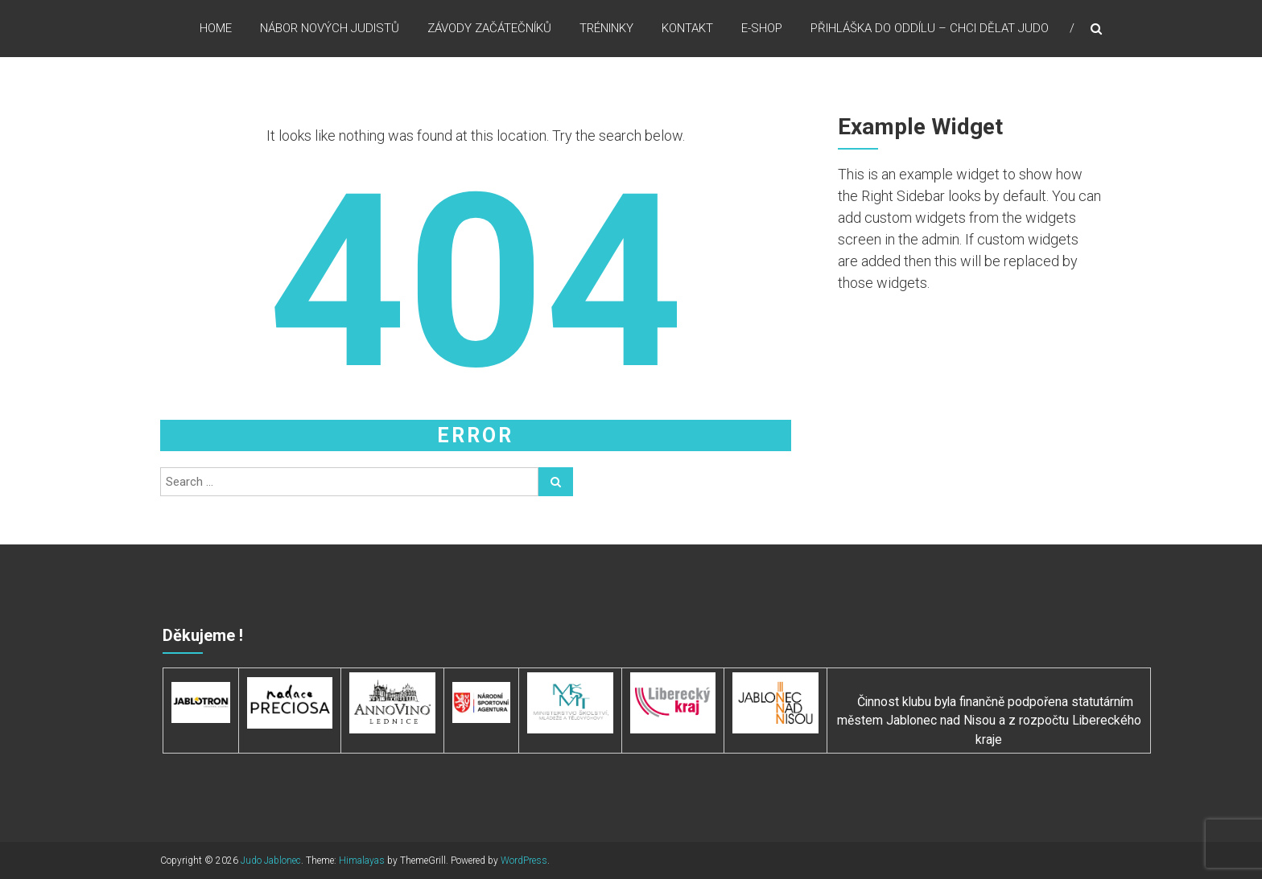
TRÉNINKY (606, 31)
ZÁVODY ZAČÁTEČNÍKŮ (489, 31)
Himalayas (362, 860)
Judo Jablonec (271, 860)
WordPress (524, 860)
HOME (216, 31)
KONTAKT (687, 31)
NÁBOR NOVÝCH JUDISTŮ (329, 31)
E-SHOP (761, 31)
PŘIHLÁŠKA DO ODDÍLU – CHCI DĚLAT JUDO (929, 31)
